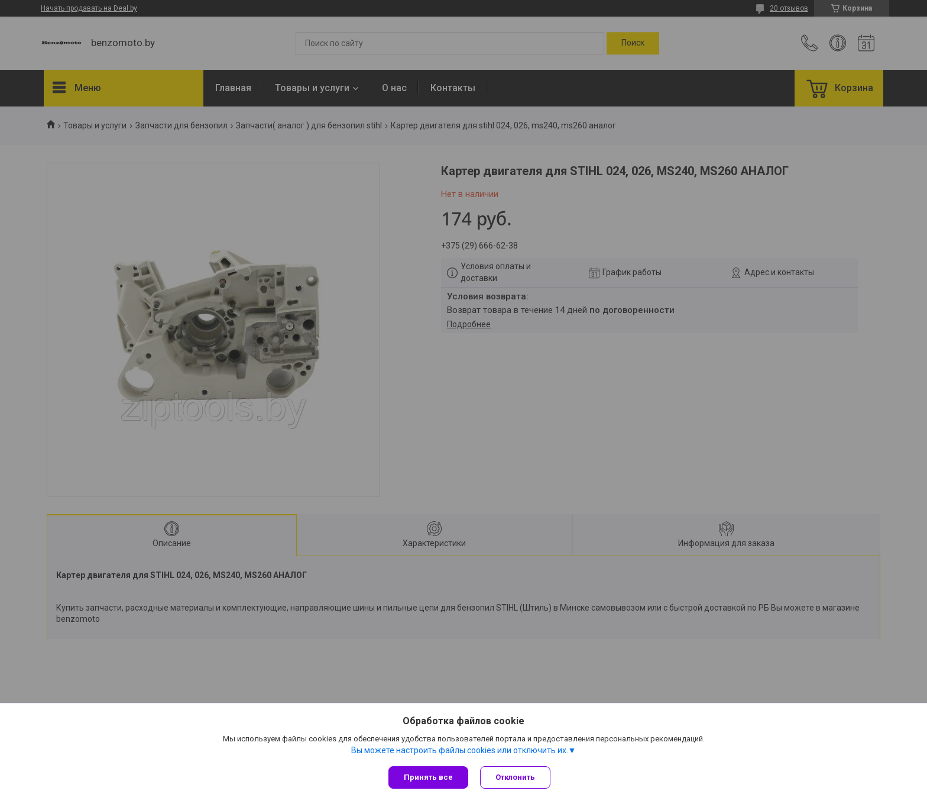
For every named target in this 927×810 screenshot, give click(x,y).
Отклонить (515, 777)
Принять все (428, 777)
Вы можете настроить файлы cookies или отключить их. (459, 750)
